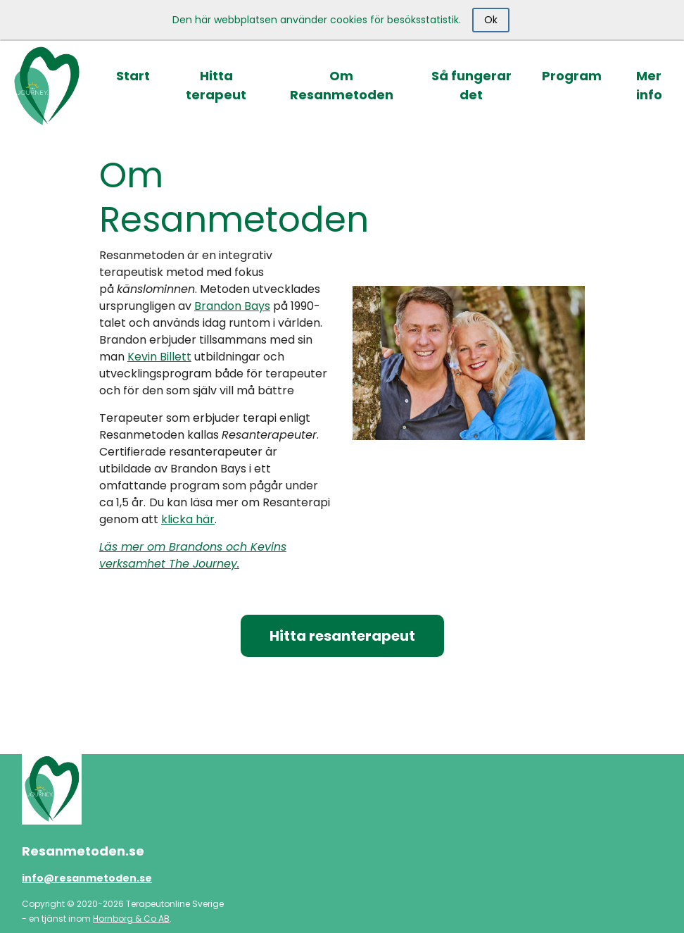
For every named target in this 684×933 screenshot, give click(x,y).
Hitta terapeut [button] (216, 85)
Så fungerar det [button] (471, 85)
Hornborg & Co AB (131, 919)
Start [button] (133, 75)
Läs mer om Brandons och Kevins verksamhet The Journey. (192, 555)
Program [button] (572, 75)
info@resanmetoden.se (87, 878)
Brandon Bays (232, 306)
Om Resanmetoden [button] (341, 85)
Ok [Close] (491, 20)
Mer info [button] (649, 85)
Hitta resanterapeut (342, 636)
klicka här (188, 519)
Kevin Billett (159, 357)
